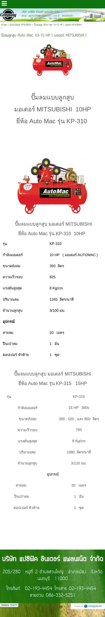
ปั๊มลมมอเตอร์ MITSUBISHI (20, 25)
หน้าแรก (4, 25)
